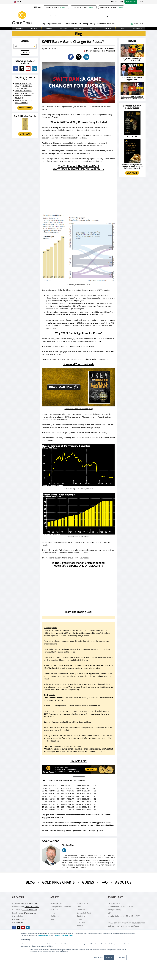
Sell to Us (108, 28)
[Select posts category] (25, 46)
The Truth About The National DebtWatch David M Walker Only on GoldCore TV (78, 168)
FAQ (121, 2)
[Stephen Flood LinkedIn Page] (64, 850)
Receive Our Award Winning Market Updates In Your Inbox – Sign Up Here (72, 830)
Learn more (25, 107)
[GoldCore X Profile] (21, 68)
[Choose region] (17, 2)
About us (123, 882)
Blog (122, 28)
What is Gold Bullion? (23, 83)
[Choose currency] (37, 7)
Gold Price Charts (58, 882)
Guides (88, 882)
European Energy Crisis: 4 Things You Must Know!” (86, 303)
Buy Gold (19, 28)
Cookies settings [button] (97, 957)
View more (132, 173)
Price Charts (137, 28)
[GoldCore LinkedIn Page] (34, 68)
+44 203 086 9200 (29, 903)
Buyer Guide (78, 28)
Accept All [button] (109, 957)
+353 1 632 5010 (32, 906)
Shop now (25, 134)
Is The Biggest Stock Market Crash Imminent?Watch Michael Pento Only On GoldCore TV (78, 564)
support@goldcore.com (51, 24)
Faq (104, 882)
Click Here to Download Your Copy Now (79, 409)
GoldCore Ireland (19, 919)
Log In (141, 2)
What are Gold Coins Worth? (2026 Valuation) (24, 92)
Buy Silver (34, 28)
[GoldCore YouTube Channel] (28, 68)
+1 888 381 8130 (75, 24)
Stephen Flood (50, 48)
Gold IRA (93, 28)
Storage (49, 28)
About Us (113, 2)
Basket (138, 23)
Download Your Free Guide (78, 364)
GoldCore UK (17, 922)
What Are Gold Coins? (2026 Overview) (23, 87)
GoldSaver (63, 28)
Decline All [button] (121, 957)
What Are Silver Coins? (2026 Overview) (24, 101)
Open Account (130, 2)
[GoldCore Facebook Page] (15, 68)
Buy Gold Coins (78, 761)
